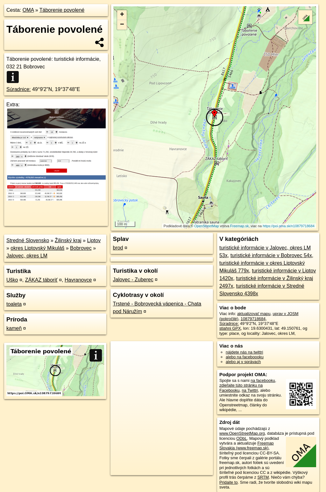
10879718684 (253, 318)
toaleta (14, 304)
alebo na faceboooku (245, 357)
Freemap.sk (239, 226)
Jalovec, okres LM (26, 255)
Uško (12, 280)
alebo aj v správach (243, 361)
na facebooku (263, 380)
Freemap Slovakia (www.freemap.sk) (246, 445)
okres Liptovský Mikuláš (37, 248)
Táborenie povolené (61, 10)
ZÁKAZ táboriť (41, 280)
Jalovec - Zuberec (133, 279)
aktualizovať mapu (253, 313)
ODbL (241, 438)
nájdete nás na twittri (244, 352)
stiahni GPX (230, 328)
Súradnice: (18, 89)
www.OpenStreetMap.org (242, 433)
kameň (14, 328)
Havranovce (78, 280)
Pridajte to (228, 482)
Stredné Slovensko (27, 240)
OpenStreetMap (206, 226)
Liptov (94, 240)
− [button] (122, 25)
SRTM (263, 477)
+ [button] (122, 15)
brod (118, 247)
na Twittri (250, 390)
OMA (28, 10)
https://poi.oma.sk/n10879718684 (289, 226)
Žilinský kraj (68, 240)
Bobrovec (81, 248)
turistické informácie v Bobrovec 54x (271, 255)
